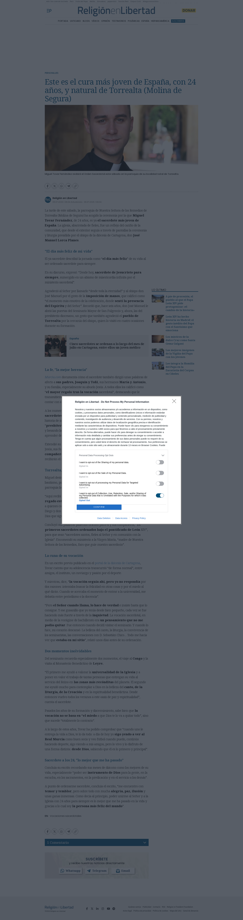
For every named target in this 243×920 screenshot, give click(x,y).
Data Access (121, 518)
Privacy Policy (139, 518)
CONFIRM (99, 507)
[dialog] (121, 460)
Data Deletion (103, 518)
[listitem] (121, 455)
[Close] (175, 402)
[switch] (160, 462)
